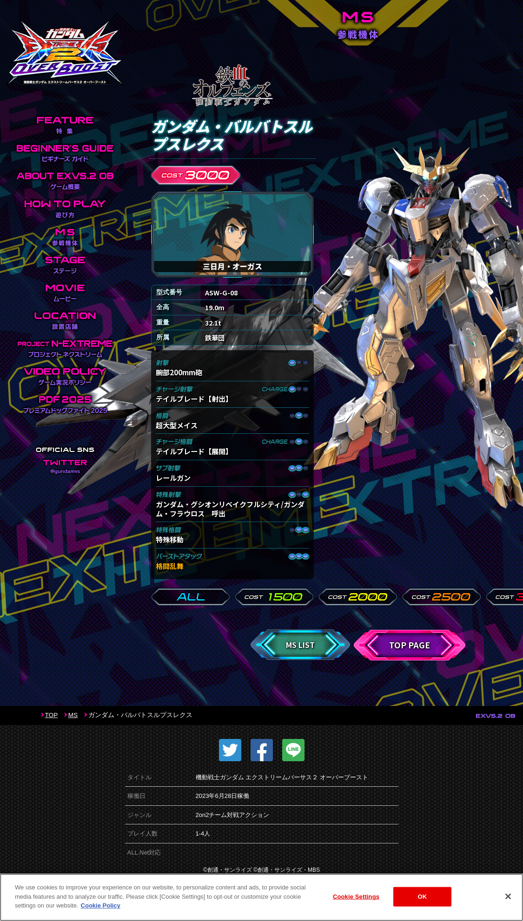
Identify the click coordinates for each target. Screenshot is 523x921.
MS (73, 715)
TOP (51, 715)
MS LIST (300, 644)
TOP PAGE (409, 645)
